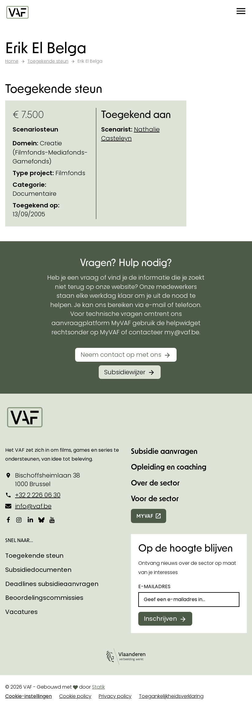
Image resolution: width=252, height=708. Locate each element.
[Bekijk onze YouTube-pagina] (52, 520)
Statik (98, 686)
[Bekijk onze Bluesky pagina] (41, 520)
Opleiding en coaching (168, 466)
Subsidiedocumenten (38, 569)
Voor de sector (155, 498)
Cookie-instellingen (28, 696)
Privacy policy (115, 696)
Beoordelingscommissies (44, 597)
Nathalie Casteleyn (130, 134)
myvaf (144, 516)
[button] (241, 12)
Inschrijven (160, 618)
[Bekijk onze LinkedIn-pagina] (30, 520)
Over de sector (155, 482)
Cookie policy (75, 696)
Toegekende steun (34, 555)
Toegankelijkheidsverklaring (171, 696)
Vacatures (21, 612)
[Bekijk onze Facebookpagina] (8, 520)
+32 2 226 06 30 (37, 495)
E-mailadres (154, 586)
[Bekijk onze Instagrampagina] (19, 520)
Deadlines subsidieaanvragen (51, 584)
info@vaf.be (33, 506)
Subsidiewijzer (124, 372)
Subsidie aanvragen (164, 450)
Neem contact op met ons (121, 354)
